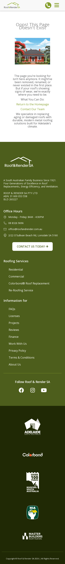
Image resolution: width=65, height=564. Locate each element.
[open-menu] (57, 5)
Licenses (14, 316)
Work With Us (18, 344)
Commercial (16, 276)
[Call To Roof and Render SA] (48, 5)
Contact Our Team (33, 109)
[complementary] (40, 545)
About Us (15, 364)
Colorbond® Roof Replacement (29, 283)
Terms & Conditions (21, 357)
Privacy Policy (17, 350)
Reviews (14, 330)
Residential (16, 269)
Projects (14, 323)
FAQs (12, 309)
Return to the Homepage (32, 104)
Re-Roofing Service (21, 290)
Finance (14, 337)
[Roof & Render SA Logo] (12, 5)
